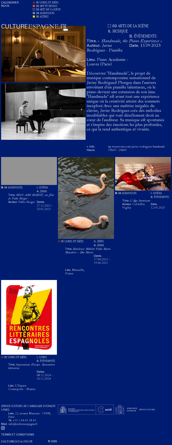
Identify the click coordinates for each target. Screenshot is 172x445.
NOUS (5, 6)
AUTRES (44, 16)
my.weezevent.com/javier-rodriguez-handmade (136, 146)
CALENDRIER (10, 2)
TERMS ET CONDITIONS (17, 434)
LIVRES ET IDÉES (49, 2)
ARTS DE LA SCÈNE (50, 9)
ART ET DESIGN (48, 6)
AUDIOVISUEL (47, 13)
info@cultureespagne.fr (22, 424)
